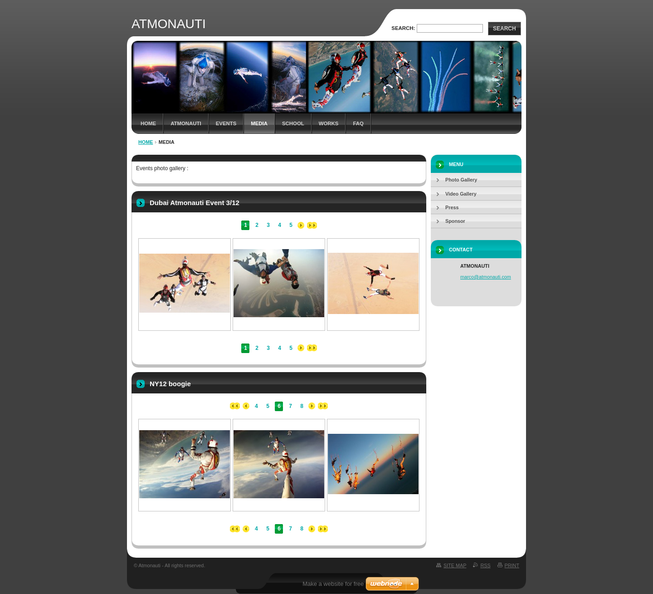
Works (329, 123)
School (293, 123)
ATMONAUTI (186, 123)
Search (504, 28)
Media (259, 123)
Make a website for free (333, 583)
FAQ (358, 123)
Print (512, 565)
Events (226, 123)
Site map (454, 565)
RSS (485, 565)
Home (148, 123)
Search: (403, 28)
